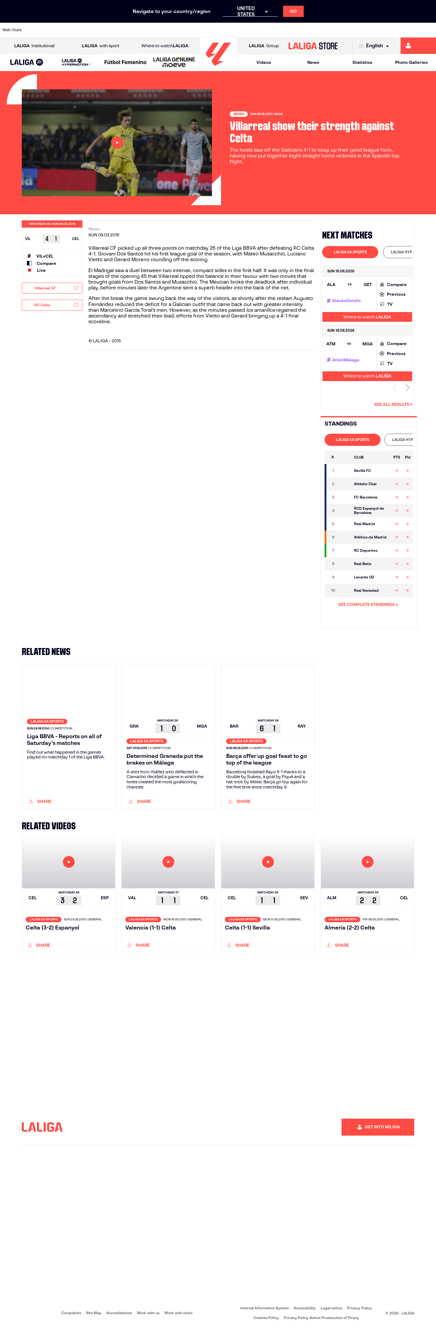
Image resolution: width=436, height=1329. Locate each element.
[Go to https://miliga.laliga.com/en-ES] (418, 46)
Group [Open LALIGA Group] (264, 45)
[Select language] (375, 46)
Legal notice (331, 1308)
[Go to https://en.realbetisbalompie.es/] (326, 30)
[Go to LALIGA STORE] (313, 46)
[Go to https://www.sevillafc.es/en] (387, 30)
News (313, 62)
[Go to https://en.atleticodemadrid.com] (58, 30)
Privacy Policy (359, 1308)
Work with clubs (178, 1313)
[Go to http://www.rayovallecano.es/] (264, 30)
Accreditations (119, 1313)
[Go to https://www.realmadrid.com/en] (346, 30)
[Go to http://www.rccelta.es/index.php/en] (99, 30)
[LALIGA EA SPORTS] (26, 62)
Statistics (362, 62)
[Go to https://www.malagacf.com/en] (222, 30)
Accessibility (305, 1308)
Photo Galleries (411, 62)
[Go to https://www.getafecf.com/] (181, 30)
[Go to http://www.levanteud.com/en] (202, 30)
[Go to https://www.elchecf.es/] (140, 30)
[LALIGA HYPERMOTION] (76, 62)
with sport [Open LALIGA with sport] (100, 45)
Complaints (71, 1313)
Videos (263, 62)
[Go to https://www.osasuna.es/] (78, 30)
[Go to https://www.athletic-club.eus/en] (37, 30)
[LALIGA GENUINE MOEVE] (174, 62)
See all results (393, 404)
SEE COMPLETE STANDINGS (368, 604)
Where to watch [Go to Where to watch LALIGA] (164, 45)
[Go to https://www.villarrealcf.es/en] (429, 30)
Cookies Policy (266, 1318)
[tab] (350, 252)
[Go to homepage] (218, 68)
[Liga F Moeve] (125, 62)
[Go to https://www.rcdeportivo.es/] (284, 30)
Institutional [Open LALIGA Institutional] (34, 45)
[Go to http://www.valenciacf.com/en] (408, 30)
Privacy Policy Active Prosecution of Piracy (321, 1318)
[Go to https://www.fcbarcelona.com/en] (161, 30)
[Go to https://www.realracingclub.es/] (243, 30)
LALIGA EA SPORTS (350, 252)
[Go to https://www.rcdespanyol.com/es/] (305, 30)
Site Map (93, 1313)
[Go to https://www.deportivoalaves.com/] (119, 30)
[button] (26, 62)
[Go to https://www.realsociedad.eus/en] (367, 30)
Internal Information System (264, 1308)
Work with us (148, 1313)
